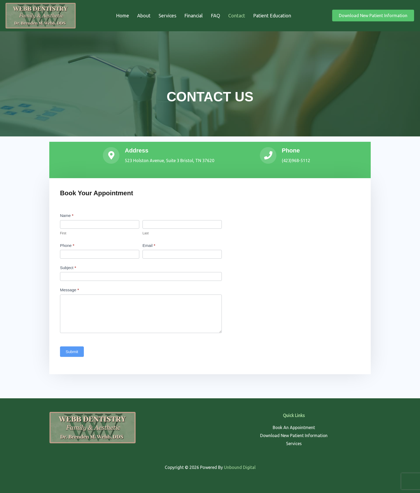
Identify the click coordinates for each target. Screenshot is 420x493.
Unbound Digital (240, 467)
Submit (72, 351)
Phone (67, 245)
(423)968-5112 (296, 160)
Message (69, 290)
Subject (68, 267)
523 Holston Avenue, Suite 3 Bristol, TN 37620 (169, 160)
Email (148, 245)
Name (66, 215)
